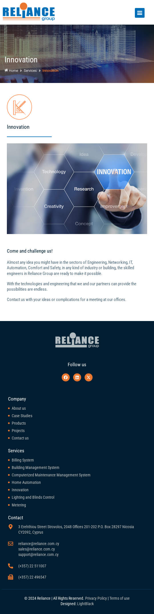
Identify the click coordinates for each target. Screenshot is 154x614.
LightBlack (85, 603)
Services (30, 71)
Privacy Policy (96, 598)
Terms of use (119, 598)
